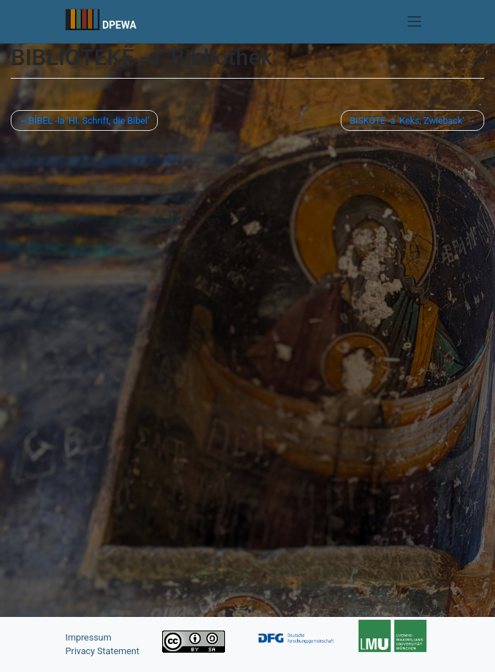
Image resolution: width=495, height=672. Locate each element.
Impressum (88, 637)
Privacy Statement (103, 651)
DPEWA (119, 25)
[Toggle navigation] (414, 21)
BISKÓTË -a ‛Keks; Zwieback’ (406, 120)
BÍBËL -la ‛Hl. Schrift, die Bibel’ (89, 120)
